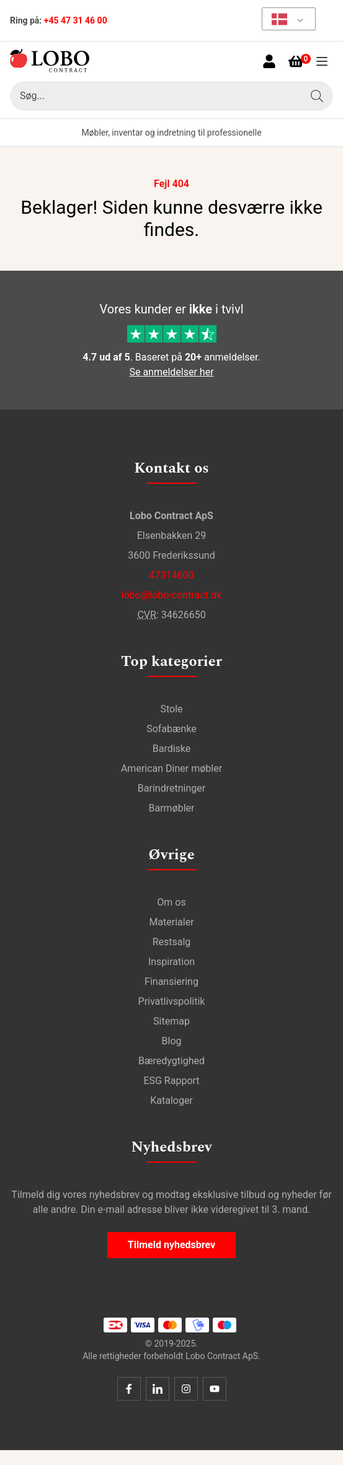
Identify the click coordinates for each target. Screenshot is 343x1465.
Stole (171, 709)
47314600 (171, 575)
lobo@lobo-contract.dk (171, 595)
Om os (171, 902)
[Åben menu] (322, 61)
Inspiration (171, 962)
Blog (172, 1041)
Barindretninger (171, 788)
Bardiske (172, 748)
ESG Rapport (171, 1081)
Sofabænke (171, 729)
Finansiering (171, 981)
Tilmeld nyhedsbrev (171, 1245)
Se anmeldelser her (171, 372)
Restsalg (172, 942)
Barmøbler (172, 808)
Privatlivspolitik (171, 1001)
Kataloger (171, 1100)
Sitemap (171, 1021)
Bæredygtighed (171, 1061)
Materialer (171, 922)
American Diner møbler (171, 768)
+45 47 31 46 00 (75, 20)
